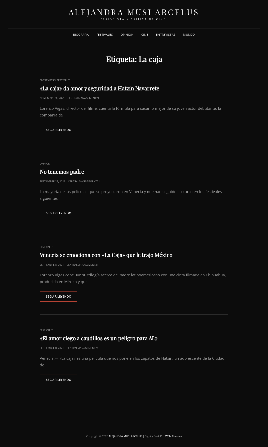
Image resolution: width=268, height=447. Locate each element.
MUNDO (189, 35)
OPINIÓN (127, 35)
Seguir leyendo (61, 131)
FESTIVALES (105, 35)
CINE (144, 35)
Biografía (81, 35)
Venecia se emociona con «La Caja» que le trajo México (106, 255)
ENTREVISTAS (165, 35)
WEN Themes (173, 436)
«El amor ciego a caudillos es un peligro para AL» (99, 338)
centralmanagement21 (83, 98)
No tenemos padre (62, 171)
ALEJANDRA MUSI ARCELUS (134, 12)
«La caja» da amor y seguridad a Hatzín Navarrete (99, 88)
